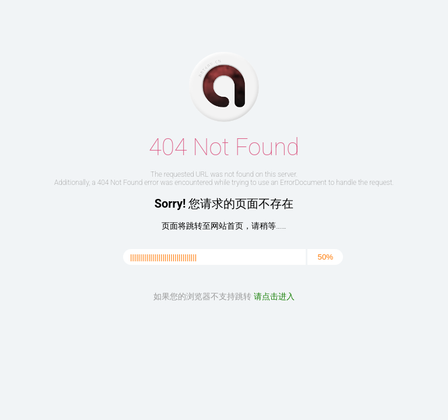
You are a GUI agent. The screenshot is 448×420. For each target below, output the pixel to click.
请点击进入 (274, 296)
